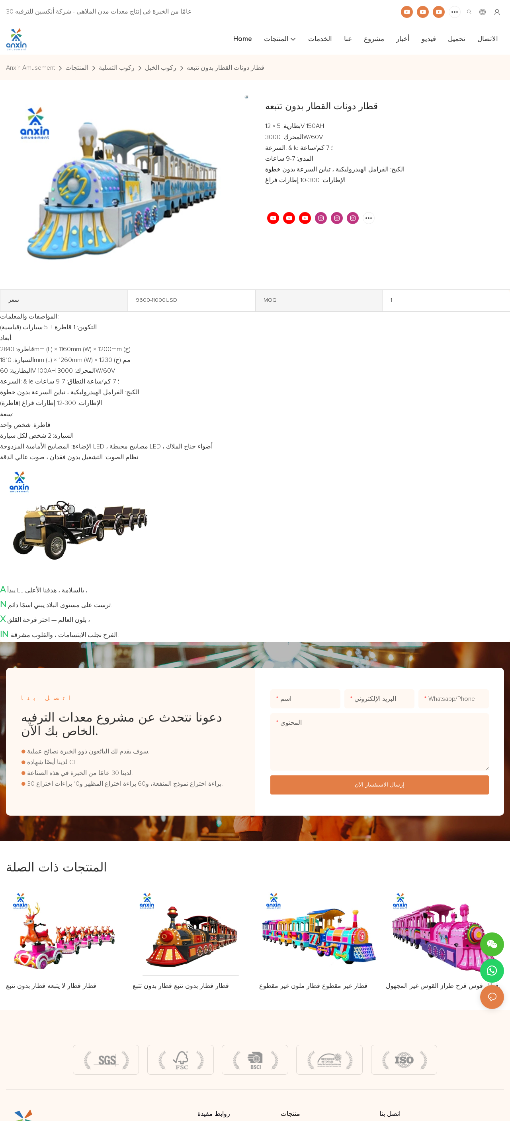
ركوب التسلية (117, 68)
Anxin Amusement (30, 68)
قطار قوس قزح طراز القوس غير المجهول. (443, 985)
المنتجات (76, 68)
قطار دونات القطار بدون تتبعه (225, 68)
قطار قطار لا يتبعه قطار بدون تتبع (51, 985)
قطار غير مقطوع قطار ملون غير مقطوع (313, 985)
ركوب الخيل (160, 68)
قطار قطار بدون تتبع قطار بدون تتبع (181, 985)
